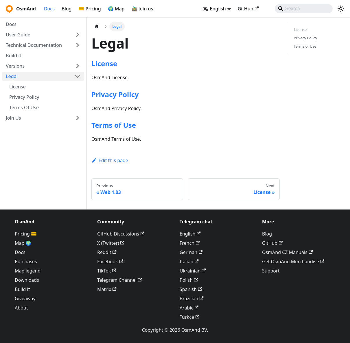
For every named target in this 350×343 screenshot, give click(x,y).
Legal (12, 76)
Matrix (107, 289)
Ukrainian (193, 271)
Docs (49, 8)
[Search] (304, 8)
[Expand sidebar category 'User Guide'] (77, 34)
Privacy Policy (24, 97)
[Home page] (96, 26)
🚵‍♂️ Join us (142, 8)
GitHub (248, 8)
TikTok (106, 271)
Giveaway (25, 298)
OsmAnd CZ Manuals (287, 252)
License (17, 87)
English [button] (214, 8)
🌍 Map (116, 8)
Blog (66, 8)
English (190, 234)
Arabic (189, 308)
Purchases (26, 261)
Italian (189, 261)
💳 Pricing (89, 8)
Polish (189, 280)
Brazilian (192, 298)
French (190, 243)
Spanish (191, 289)
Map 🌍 (23, 243)
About (21, 308)
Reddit (107, 252)
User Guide (18, 34)
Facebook (110, 261)
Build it (13, 55)
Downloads (27, 280)
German (191, 252)
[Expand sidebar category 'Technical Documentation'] (77, 45)
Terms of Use (113, 125)
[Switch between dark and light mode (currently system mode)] (340, 8)
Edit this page (109, 160)
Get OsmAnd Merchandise (293, 261)
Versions (15, 66)
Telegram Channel (119, 280)
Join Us (13, 118)
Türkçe (189, 317)
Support (270, 271)
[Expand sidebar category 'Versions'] (77, 66)
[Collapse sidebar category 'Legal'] (77, 76)
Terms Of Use (24, 107)
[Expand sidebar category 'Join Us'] (77, 118)
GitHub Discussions (120, 234)
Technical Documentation (34, 45)
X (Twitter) (110, 243)
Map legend (27, 271)
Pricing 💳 (26, 234)
